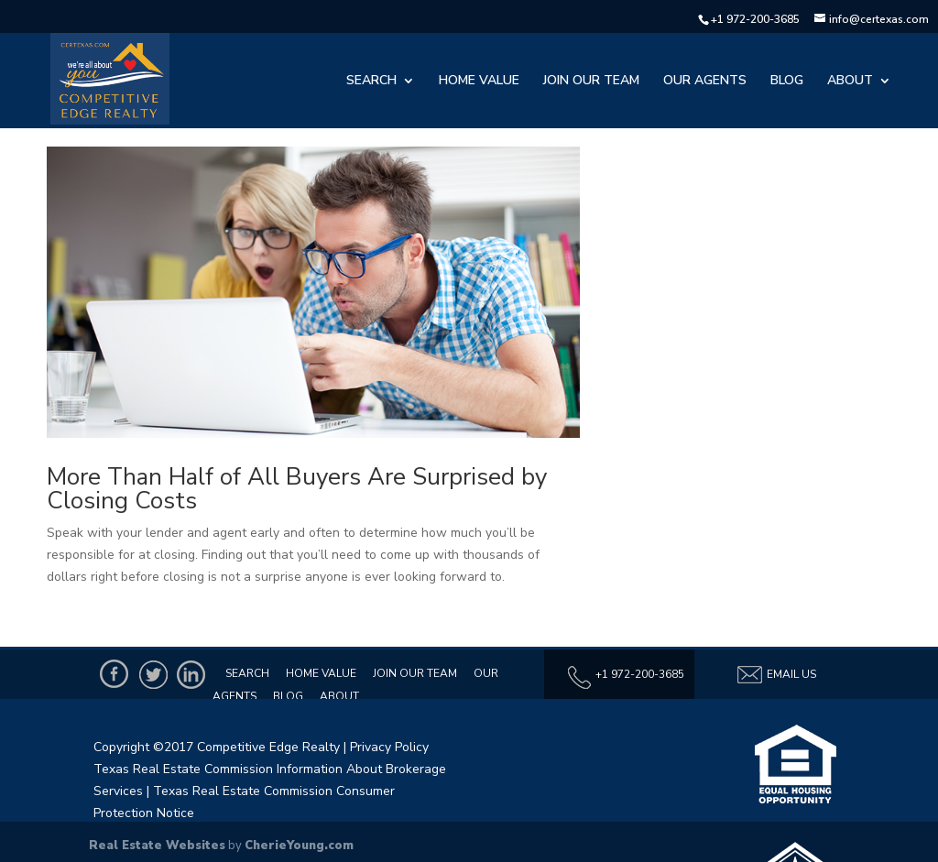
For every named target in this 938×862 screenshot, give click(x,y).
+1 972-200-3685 (755, 19)
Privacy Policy (389, 747)
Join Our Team (591, 81)
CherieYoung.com (299, 845)
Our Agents (705, 81)
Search (371, 81)
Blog (786, 81)
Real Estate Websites (157, 845)
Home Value (479, 81)
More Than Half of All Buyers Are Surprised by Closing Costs (297, 489)
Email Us (776, 674)
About (850, 81)
